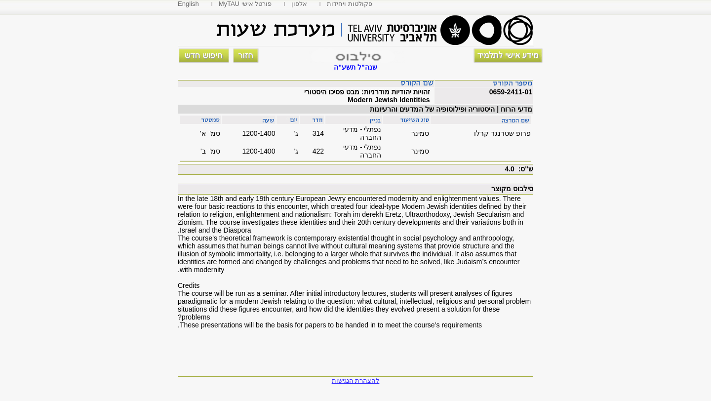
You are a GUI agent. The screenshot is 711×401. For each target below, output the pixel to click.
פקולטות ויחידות (349, 3)
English (188, 3)
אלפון (299, 3)
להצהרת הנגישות (356, 380)
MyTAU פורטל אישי (245, 3)
